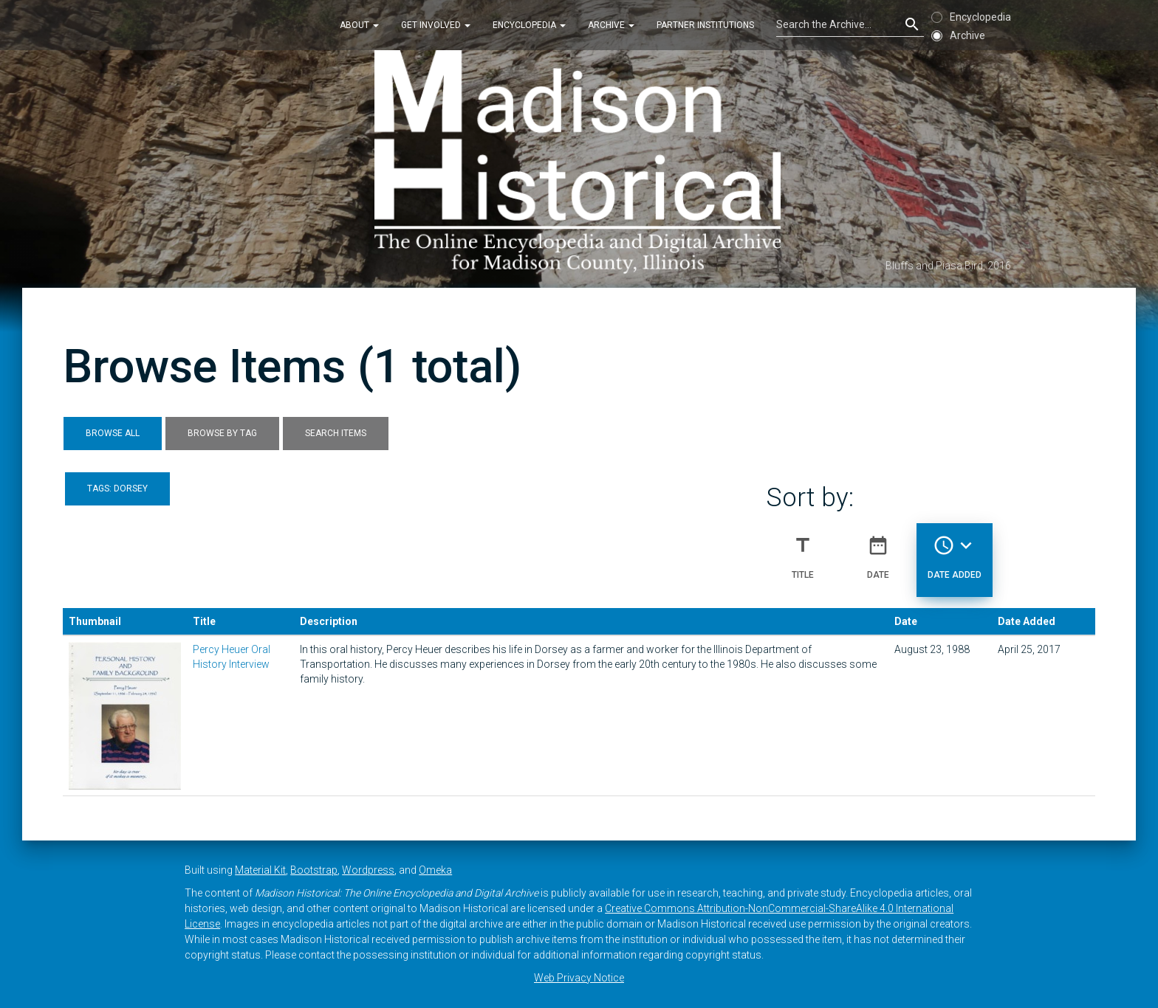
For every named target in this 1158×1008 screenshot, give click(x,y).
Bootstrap (314, 870)
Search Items (335, 433)
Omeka (435, 870)
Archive (611, 25)
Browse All (113, 433)
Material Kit (260, 870)
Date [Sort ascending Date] (878, 551)
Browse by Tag (222, 433)
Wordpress (368, 870)
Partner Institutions (705, 25)
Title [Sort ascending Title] (803, 551)
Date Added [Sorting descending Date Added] (954, 551)
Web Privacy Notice (579, 978)
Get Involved (435, 25)
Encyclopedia (529, 25)
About (359, 25)
